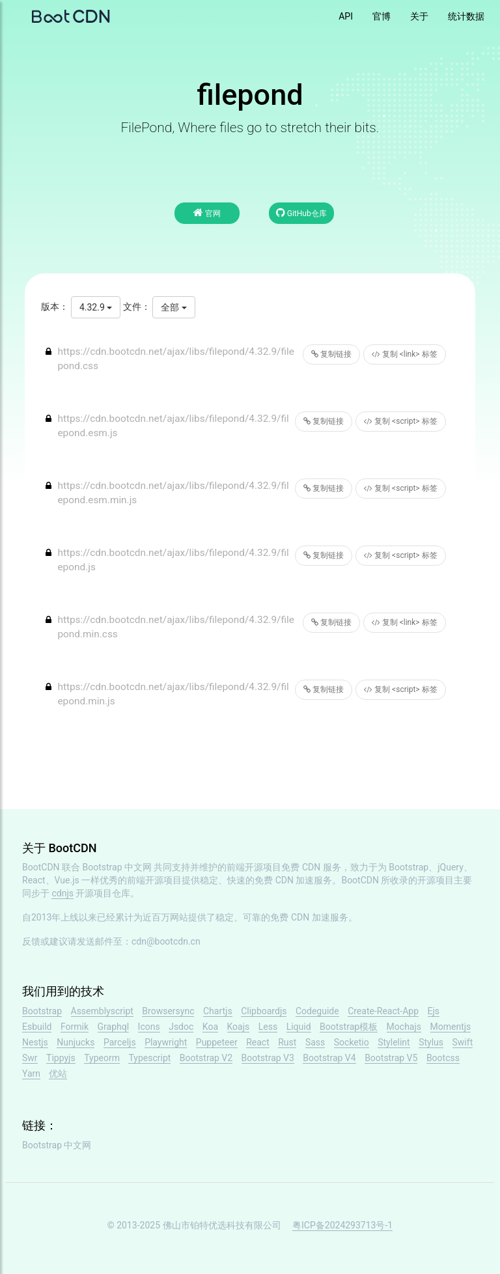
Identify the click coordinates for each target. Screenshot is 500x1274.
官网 (207, 212)
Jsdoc (181, 1026)
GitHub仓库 (301, 212)
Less (267, 1026)
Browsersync (168, 1011)
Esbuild (36, 1026)
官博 (381, 16)
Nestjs (35, 1042)
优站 (58, 1073)
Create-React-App (383, 1011)
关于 (419, 16)
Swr (30, 1058)
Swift (462, 1042)
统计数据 (466, 16)
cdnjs (62, 893)
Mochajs (404, 1026)
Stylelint (394, 1042)
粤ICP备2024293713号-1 (342, 1225)
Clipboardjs (263, 1011)
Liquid (298, 1026)
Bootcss (443, 1058)
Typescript (149, 1058)
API (346, 16)
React (258, 1042)
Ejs (434, 1011)
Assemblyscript (102, 1011)
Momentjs (450, 1026)
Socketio (351, 1042)
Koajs (238, 1026)
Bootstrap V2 (206, 1058)
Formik (75, 1026)
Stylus (431, 1042)
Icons (149, 1026)
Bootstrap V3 (268, 1058)
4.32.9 (95, 307)
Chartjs (217, 1011)
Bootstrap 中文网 (117, 867)
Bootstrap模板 (349, 1026)
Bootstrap (42, 1011)
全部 (173, 307)
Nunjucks (75, 1042)
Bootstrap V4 (329, 1058)
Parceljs (120, 1042)
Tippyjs (61, 1058)
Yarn (31, 1073)
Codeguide (317, 1011)
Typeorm (102, 1058)
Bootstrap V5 (391, 1058)
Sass (315, 1042)
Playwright (166, 1042)
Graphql (114, 1026)
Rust (287, 1042)
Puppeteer (217, 1042)
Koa (210, 1026)
